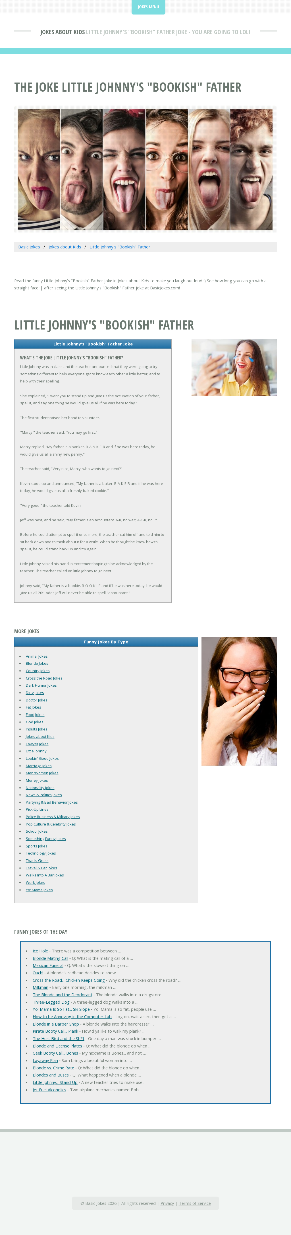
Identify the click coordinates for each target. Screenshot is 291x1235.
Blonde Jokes (37, 663)
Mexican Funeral (48, 965)
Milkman (40, 987)
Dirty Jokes (35, 692)
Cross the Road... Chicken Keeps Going (69, 980)
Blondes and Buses (51, 1075)
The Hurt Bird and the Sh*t (58, 1038)
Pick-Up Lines (37, 809)
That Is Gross (37, 860)
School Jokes (37, 831)
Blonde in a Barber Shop (56, 1024)
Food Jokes (35, 714)
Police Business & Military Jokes (53, 816)
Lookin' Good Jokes (42, 758)
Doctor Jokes (36, 700)
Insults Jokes (36, 729)
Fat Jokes (33, 707)
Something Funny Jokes (46, 838)
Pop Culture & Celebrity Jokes (51, 824)
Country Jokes (38, 670)
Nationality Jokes (40, 787)
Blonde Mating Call (50, 958)
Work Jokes (35, 882)
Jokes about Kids (63, 31)
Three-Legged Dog (51, 1002)
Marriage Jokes (39, 765)
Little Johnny (36, 751)
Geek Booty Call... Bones (55, 1053)
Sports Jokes (36, 846)
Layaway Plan (45, 1060)
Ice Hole (40, 951)
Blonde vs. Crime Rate (53, 1068)
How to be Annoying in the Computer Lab (72, 1016)
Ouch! (38, 972)
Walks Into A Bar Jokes (45, 875)
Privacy (167, 1203)
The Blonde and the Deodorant (62, 994)
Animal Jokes (37, 656)
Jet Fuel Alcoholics (49, 1089)
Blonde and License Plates (57, 1046)
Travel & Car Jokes (41, 867)
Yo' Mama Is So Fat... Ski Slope (61, 1009)
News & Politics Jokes (44, 794)
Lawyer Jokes (37, 743)
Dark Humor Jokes (41, 685)
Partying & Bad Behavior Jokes (52, 802)
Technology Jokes (41, 853)
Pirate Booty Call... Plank (55, 1031)
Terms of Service (195, 1203)
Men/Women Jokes (42, 772)
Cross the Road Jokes (44, 678)
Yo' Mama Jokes (39, 889)
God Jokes (34, 721)
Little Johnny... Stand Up (55, 1082)
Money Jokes (37, 780)
